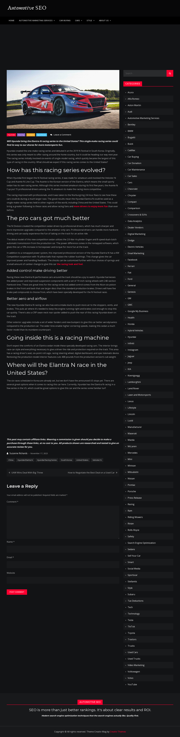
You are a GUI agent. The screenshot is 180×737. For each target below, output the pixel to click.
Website (11, 572)
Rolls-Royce (133, 530)
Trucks (131, 645)
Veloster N (97, 460)
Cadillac (131, 150)
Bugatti (131, 137)
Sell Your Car (134, 555)
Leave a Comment (62, 135)
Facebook (132, 259)
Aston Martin (134, 105)
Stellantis (132, 581)
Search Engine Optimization (142, 542)
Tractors (132, 639)
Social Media (134, 568)
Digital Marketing (136, 233)
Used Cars (133, 652)
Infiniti (131, 343)
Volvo (130, 678)
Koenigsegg (134, 375)
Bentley (131, 124)
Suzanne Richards (18, 453)
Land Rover (133, 388)
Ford (130, 279)
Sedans (30, 135)
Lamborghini (134, 381)
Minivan (132, 465)
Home (11, 20)
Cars (77, 20)
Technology (134, 613)
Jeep (130, 362)
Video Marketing (136, 665)
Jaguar (131, 356)
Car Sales (132, 176)
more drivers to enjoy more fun (91, 206)
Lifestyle (132, 407)
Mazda (131, 439)
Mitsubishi (133, 472)
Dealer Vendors (135, 227)
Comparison (134, 208)
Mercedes (132, 452)
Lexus (131, 401)
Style (89, 20)
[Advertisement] (90, 44)
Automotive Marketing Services (35, 20)
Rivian (131, 523)
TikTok (131, 626)
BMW (130, 131)
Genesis (132, 291)
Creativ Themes (118, 731)
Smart (131, 562)
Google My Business (138, 311)
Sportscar (41, 135)
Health (131, 317)
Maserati (132, 433)
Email (10, 557)
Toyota (131, 632)
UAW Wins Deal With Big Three (27, 472)
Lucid (130, 420)
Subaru (131, 594)
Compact (132, 201)
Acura (130, 92)
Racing (21, 135)
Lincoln (131, 414)
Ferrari (131, 266)
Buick (130, 143)
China (10, 460)
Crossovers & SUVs (137, 214)
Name (11, 541)
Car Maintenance (136, 169)
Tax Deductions (135, 600)
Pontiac (131, 484)
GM (129, 298)
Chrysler (132, 195)
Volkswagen (134, 671)
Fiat (129, 272)
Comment (12, 501)
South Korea (66, 460)
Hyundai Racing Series (47, 460)
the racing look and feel (70, 264)
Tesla (130, 620)
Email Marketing (136, 253)
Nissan (131, 478)
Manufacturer (135, 427)
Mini (130, 459)
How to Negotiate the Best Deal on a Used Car (91, 472)
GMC (130, 304)
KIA (129, 369)
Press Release (135, 497)
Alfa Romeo (133, 98)
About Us (104, 20)
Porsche (132, 491)
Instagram (133, 349)
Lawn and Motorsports (139, 394)
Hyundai (11, 135)
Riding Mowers (135, 517)
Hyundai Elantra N (25, 460)
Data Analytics (135, 221)
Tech (130, 607)
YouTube (132, 684)
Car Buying (64, 20)
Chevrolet (132, 188)
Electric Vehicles (136, 246)
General (132, 285)
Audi (130, 111)
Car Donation (134, 163)
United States (82, 460)
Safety (131, 536)
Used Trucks (134, 658)
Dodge (131, 240)
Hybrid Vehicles (135, 330)
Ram (130, 510)
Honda (131, 324)
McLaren (132, 446)
